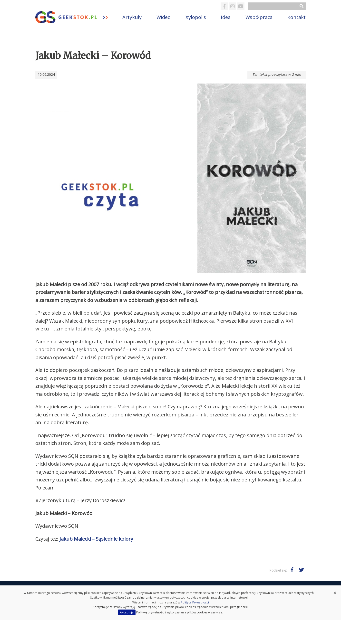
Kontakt (296, 17)
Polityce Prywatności (195, 602)
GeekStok (75, 17)
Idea (226, 17)
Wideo (163, 17)
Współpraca (259, 17)
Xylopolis (195, 17)
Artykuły (132, 17)
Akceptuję (127, 612)
